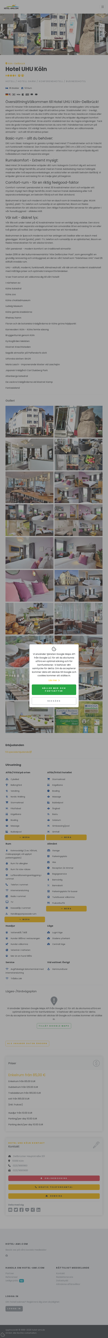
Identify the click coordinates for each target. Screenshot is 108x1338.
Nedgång (54, 701)
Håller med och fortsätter (54, 689)
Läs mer (54, 680)
